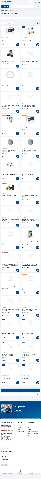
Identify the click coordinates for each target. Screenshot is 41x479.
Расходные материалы (13, 10)
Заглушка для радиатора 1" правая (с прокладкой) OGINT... (9, 151)
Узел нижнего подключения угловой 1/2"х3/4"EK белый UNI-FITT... (29, 39)
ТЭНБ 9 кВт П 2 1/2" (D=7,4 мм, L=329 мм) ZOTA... (30, 289)
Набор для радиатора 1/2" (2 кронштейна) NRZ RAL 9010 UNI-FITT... (30, 243)
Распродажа (30, 431)
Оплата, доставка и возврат (34, 435)
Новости (19, 431)
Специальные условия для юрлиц (33, 438)
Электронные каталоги (33, 433)
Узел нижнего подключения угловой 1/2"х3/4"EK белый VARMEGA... (9, 356)
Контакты (20, 441)
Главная (2, 10)
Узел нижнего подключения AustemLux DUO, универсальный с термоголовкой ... (10, 243)
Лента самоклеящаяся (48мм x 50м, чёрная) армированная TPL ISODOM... (29, 106)
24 (32, 396)
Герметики (4, 17)
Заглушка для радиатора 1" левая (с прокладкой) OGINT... (29, 151)
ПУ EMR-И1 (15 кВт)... (6, 39)
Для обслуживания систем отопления (15, 17)
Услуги (29, 429)
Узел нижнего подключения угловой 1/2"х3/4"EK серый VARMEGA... (9, 334)
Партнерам (20, 439)
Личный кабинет (31, 441)
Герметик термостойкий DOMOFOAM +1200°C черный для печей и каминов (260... (29, 197)
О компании (20, 427)
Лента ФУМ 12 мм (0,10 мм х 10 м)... (8, 288)
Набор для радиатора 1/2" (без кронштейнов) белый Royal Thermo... (9, 174)
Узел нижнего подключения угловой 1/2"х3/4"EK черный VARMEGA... (29, 334)
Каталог (6, 10)
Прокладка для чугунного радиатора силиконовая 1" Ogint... (9, 83)
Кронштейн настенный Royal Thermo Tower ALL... (29, 62)
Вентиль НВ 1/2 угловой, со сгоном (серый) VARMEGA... (29, 356)
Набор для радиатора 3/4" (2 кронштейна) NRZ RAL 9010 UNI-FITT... (29, 174)
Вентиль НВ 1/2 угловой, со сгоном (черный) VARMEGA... (9, 379)
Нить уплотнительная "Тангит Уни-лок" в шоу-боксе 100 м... (10, 106)
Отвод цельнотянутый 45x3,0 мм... (9, 61)
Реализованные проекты (21, 434)
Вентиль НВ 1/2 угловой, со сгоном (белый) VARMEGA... (29, 379)
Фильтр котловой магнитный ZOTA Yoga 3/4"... (10, 129)
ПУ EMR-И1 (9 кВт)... (26, 128)
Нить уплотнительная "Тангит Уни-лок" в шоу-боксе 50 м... (10, 311)
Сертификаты (20, 429)
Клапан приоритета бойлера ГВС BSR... (10, 196)
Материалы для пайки (29, 17)
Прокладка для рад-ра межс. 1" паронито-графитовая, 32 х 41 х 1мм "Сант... (30, 221)
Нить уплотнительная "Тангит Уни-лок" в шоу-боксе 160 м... (30, 83)
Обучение (20, 437)
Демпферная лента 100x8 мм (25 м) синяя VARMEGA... (10, 221)
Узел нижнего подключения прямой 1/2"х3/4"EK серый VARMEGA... (29, 311)
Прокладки (38, 17)
